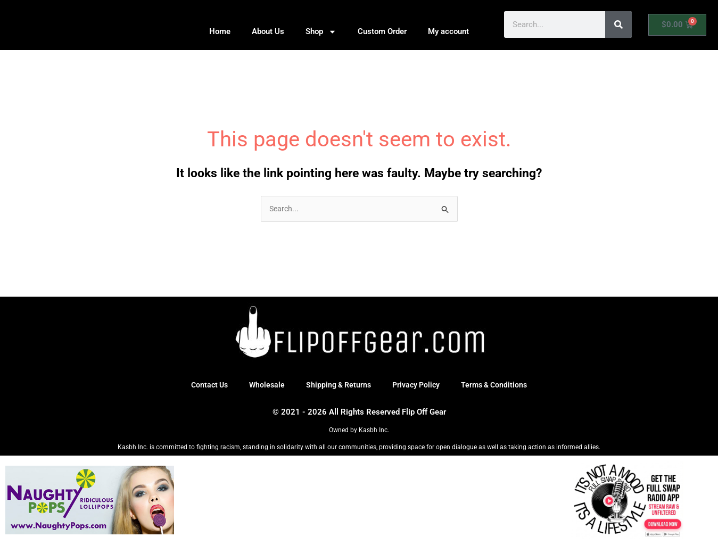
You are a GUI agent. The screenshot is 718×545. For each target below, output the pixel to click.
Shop (321, 31)
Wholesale (263, 386)
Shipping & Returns (337, 386)
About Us (268, 31)
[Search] (618, 24)
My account (448, 31)
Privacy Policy (417, 386)
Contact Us (204, 386)
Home (219, 31)
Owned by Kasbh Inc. (359, 430)
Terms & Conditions (499, 386)
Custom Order (382, 31)
